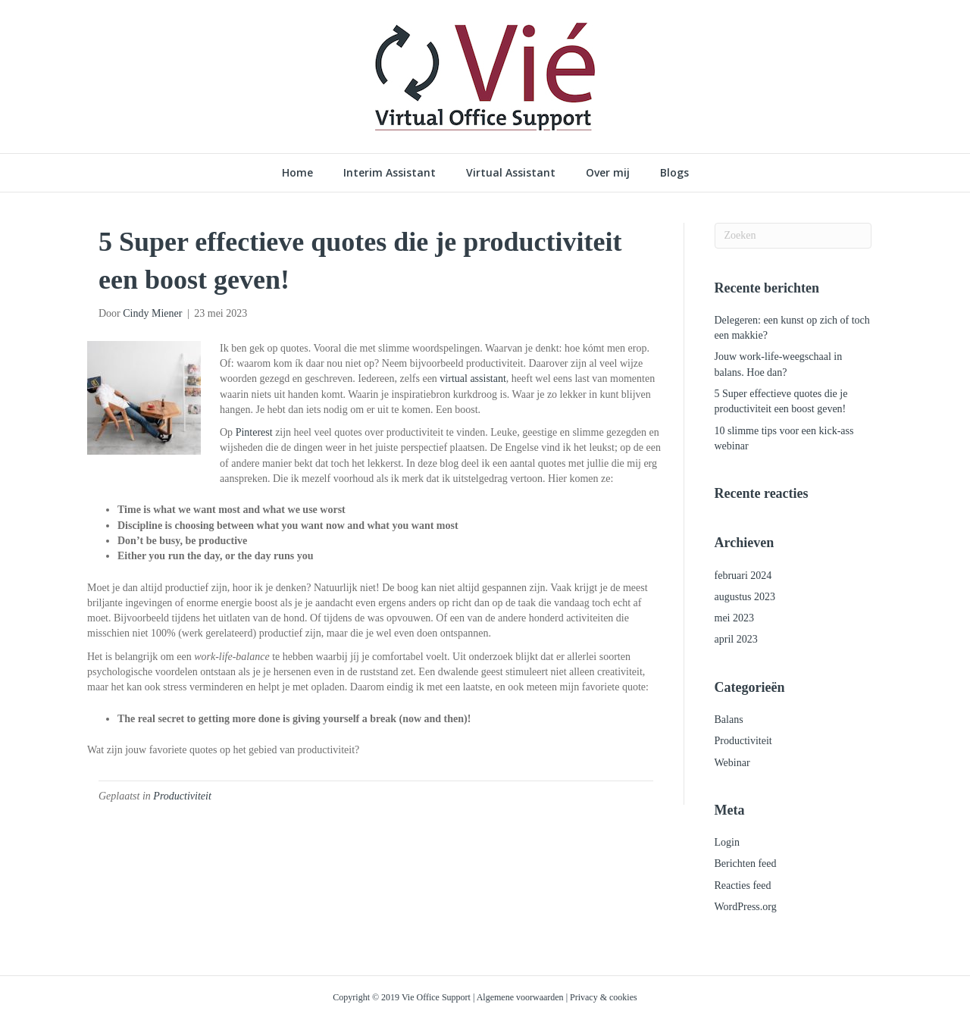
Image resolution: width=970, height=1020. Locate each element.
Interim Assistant (389, 172)
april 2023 (736, 639)
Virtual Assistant (510, 172)
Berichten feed (746, 863)
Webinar (732, 762)
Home (297, 172)
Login (727, 842)
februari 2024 (743, 575)
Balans (729, 719)
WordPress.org (746, 906)
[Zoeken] (793, 236)
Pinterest (254, 432)
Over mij (608, 172)
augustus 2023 (745, 596)
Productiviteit (182, 796)
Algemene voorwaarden (520, 997)
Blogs (674, 172)
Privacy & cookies (603, 997)
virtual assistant (473, 378)
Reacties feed (743, 885)
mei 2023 (735, 618)
